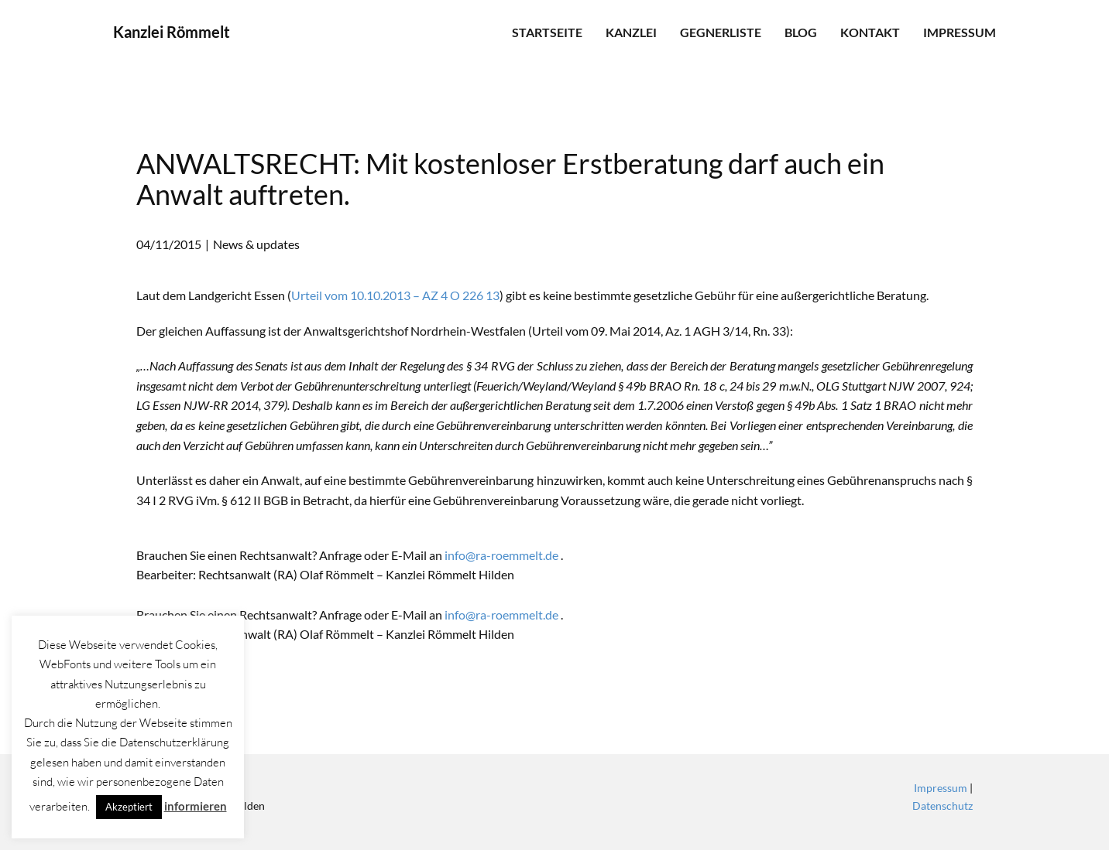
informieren (195, 806)
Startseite (547, 32)
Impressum (959, 32)
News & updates (256, 244)
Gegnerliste (720, 32)
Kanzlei (631, 32)
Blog (801, 32)
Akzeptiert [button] (129, 807)
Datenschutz (942, 805)
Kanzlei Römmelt (171, 31)
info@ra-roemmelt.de (501, 555)
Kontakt (870, 32)
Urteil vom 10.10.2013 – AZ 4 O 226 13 (395, 295)
